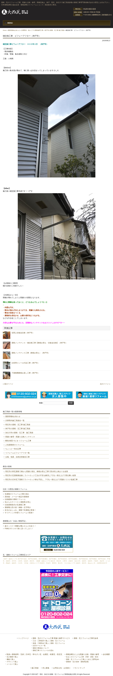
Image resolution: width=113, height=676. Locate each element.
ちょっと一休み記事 (13, 449)
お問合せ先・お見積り (62, 668)
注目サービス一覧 (39, 646)
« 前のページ (8, 384)
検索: (41, 403)
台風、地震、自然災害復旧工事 (17, 457)
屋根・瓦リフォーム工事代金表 (86, 638)
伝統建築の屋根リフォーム (15, 499)
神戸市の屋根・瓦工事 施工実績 (54, 30)
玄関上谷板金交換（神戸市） (23, 333)
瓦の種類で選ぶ (12, 657)
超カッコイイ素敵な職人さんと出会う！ (20, 526)
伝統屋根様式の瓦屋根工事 (15, 505)
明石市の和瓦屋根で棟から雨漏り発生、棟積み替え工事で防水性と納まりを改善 (36, 471)
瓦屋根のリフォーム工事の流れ (17, 494)
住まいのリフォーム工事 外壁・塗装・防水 (82, 657)
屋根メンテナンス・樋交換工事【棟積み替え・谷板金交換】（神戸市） (39, 343)
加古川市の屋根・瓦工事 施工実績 (19, 433)
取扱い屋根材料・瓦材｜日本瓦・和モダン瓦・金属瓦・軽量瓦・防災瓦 (34, 654)
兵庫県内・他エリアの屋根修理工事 (32, 30)
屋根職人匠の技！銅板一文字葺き (18, 507)
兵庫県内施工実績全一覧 (14, 420)
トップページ (23, 638)
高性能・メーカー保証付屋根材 (17, 497)
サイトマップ (79, 668)
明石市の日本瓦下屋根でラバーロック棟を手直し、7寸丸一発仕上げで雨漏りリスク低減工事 (41, 479)
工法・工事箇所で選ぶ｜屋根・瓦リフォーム (49, 641)
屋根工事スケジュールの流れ (43, 650)
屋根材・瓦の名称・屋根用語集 (77, 662)
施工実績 (35, 668)
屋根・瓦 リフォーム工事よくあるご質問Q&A (82, 659)
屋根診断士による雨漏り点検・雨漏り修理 (82, 654)
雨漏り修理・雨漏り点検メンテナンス (20, 437)
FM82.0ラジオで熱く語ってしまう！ (19, 529)
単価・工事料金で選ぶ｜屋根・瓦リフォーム (49, 643)
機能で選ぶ (11, 659)
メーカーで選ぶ (12, 664)
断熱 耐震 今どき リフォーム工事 (18, 441)
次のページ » (105, 384)
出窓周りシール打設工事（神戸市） (25, 363)
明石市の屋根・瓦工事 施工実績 (17, 425)
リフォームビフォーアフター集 (17, 453)
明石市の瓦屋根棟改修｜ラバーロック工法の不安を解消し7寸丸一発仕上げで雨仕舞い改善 (40, 475)
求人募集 (45, 668)
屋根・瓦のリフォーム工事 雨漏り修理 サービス (51, 638)
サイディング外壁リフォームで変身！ (19, 513)
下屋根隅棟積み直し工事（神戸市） (25, 373)
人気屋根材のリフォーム (14, 445)
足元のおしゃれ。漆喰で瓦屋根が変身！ (20, 510)
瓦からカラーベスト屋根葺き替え (18, 502)
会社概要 (106, 654)
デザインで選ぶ (12, 662)
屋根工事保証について (41, 648)
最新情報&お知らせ (14, 30)
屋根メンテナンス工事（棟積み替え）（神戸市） (31, 353)
